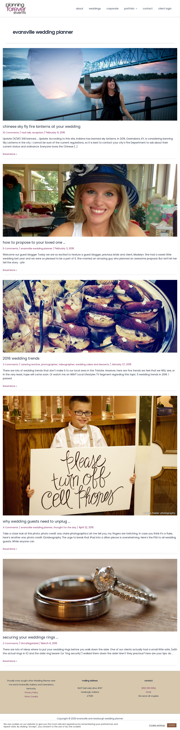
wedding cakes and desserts (96, 364)
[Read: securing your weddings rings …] (90, 594)
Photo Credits (31, 695)
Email (148, 691)
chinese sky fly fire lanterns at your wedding (43, 126)
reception (39, 132)
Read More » (10, 154)
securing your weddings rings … (31, 636)
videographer (69, 364)
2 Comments (11, 643)
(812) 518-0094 (148, 687)
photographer (51, 364)
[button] (137, 8)
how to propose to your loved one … (35, 242)
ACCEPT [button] (172, 725)
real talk (27, 132)
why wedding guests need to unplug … (37, 520)
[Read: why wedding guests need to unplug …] (90, 455)
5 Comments (11, 248)
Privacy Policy (31, 692)
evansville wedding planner (38, 248)
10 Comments (11, 132)
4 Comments (11, 527)
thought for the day (68, 527)
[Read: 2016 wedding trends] (90, 316)
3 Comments (11, 364)
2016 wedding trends (21, 358)
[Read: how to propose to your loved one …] (90, 200)
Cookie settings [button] (157, 725)
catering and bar (31, 364)
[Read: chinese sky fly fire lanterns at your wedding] (90, 84)
